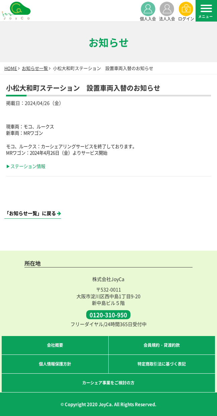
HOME (10, 68)
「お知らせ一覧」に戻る (32, 213)
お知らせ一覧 (35, 68)
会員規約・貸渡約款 (162, 345)
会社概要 (55, 345)
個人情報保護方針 (55, 364)
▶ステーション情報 (25, 166)
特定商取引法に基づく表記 (162, 364)
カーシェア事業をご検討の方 (108, 382)
